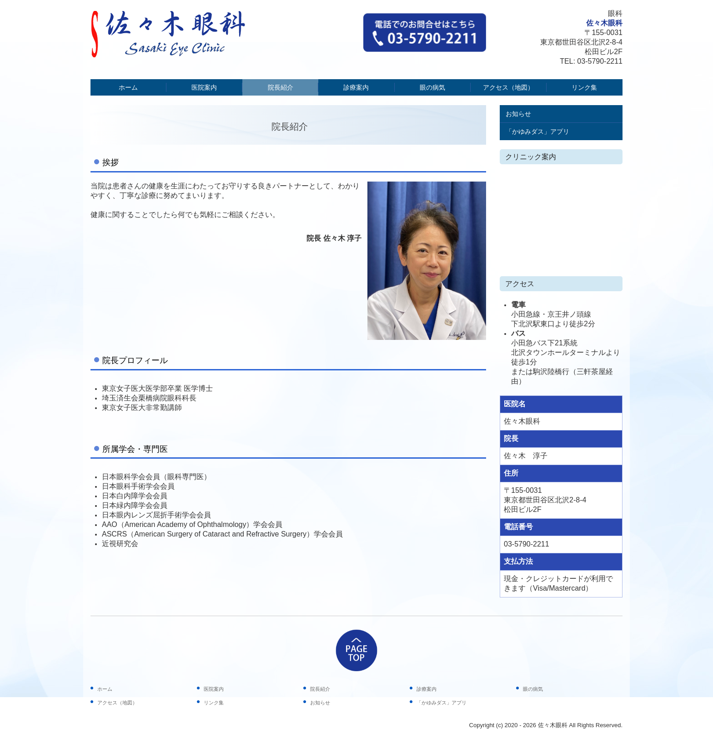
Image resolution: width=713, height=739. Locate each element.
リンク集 (584, 87)
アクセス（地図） (508, 87)
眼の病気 (432, 87)
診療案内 (356, 87)
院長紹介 (280, 87)
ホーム (128, 87)
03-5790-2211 (600, 61)
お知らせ (518, 113)
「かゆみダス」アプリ (537, 131)
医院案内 (204, 87)
